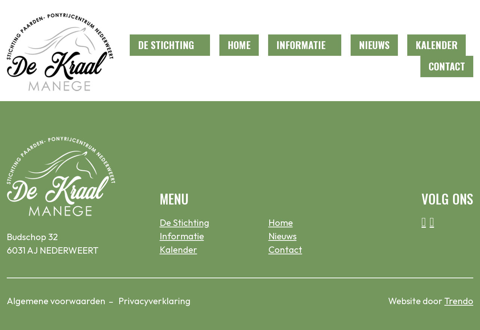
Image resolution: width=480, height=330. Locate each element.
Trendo (458, 300)
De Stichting (166, 44)
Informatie (301, 44)
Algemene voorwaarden (56, 300)
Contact (447, 66)
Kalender (437, 44)
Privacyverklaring (154, 300)
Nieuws (374, 44)
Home (239, 44)
